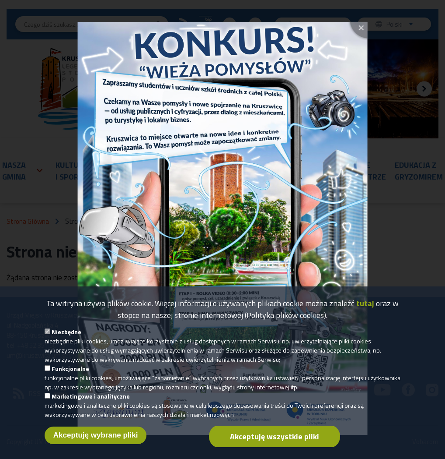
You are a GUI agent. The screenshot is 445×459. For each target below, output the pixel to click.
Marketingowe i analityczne (91, 398)
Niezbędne (66, 334)
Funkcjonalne (70, 371)
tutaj (365, 306)
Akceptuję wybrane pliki (95, 438)
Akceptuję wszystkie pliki (274, 439)
